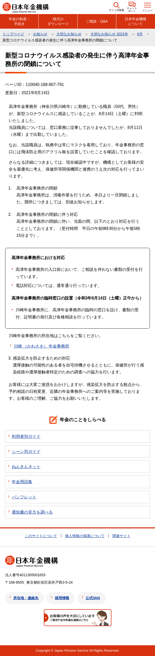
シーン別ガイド (26, 451)
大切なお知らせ (68, 34)
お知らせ (40, 34)
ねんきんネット (26, 466)
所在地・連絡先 (25, 598)
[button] (116, 7)
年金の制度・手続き (19, 21)
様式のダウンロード (58, 21)
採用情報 (62, 598)
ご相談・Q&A (97, 21)
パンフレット (24, 497)
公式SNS (93, 598)
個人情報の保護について (85, 536)
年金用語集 (22, 482)
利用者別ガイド (26, 436)
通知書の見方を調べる (32, 512)
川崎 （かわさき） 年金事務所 (41, 346)
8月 (140, 34)
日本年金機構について (135, 21)
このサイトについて (41, 536)
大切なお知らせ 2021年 (109, 34)
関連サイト (121, 536)
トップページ (13, 34)
